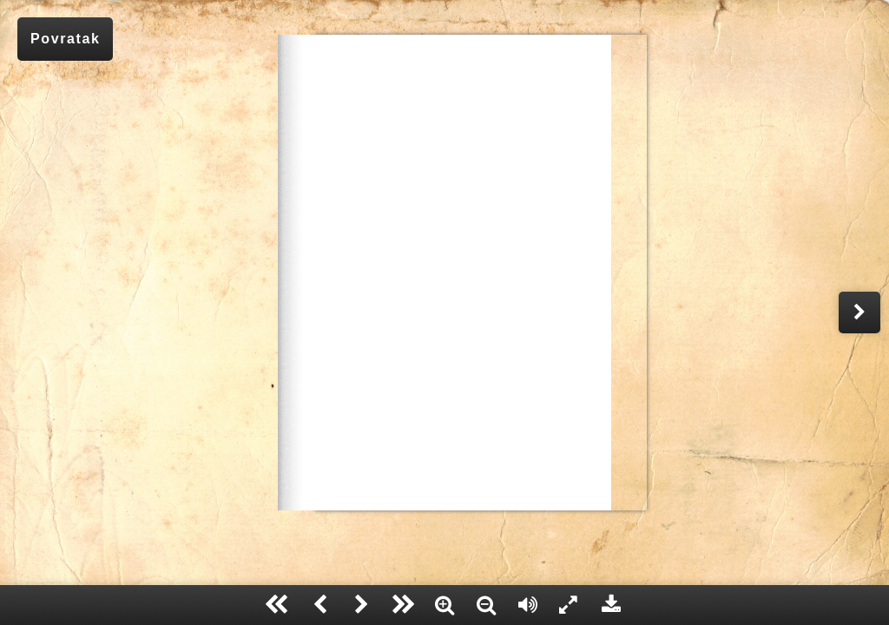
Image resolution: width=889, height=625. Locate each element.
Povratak (65, 38)
